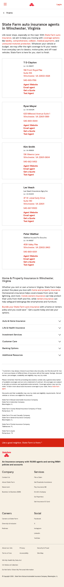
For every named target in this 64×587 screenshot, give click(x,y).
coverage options (51, 38)
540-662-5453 (30, 162)
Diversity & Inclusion (9, 523)
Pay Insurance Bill (40, 487)
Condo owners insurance (33, 296)
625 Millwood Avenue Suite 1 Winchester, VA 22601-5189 (36, 115)
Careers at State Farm (10, 519)
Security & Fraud (43, 548)
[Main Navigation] (5, 4)
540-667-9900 (30, 208)
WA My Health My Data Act (11, 560)
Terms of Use (7, 553)
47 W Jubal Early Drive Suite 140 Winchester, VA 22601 (34, 201)
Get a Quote (29, 90)
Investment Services (12, 335)
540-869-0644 (30, 121)
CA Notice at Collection (10, 565)
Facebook (37, 519)
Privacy (22, 548)
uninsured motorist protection (16, 44)
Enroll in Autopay (40, 492)
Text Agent (28, 93)
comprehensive (20, 41)
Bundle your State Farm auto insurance (20, 307)
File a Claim (38, 477)
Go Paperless (39, 497)
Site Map (40, 553)
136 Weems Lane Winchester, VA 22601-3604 (36, 155)
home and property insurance (46, 290)
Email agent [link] (29, 87)
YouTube (37, 538)
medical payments (45, 41)
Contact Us (6, 477)
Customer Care (9, 341)
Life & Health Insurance (13, 328)
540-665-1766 (29, 80)
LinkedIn (37, 533)
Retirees (5, 528)
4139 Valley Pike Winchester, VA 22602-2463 (36, 246)
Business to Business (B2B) (11, 492)
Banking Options (10, 348)
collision (32, 41)
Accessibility (24, 553)
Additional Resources (12, 355)
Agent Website (30, 84)
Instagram (37, 528)
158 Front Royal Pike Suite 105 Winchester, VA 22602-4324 (36, 73)
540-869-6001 (30, 252)
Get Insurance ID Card (42, 501)
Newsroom (6, 487)
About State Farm (8, 482)
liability (9, 41)
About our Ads (7, 548)
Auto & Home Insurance (13, 321)
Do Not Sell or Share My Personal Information (18, 569)
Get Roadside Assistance (43, 482)
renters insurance (45, 299)
